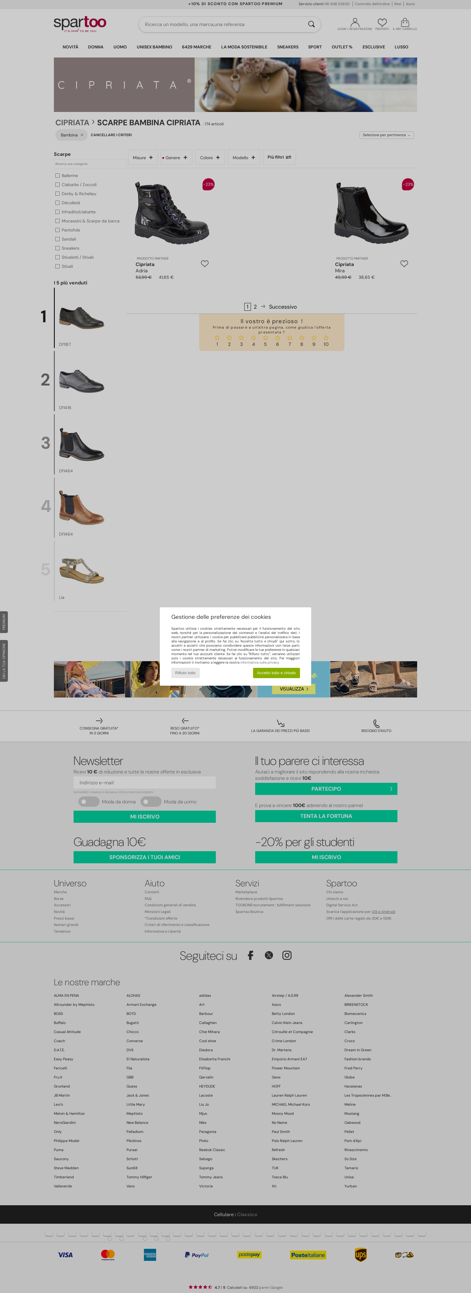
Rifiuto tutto (185, 673)
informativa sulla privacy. (259, 662)
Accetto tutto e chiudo (276, 673)
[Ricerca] (311, 24)
